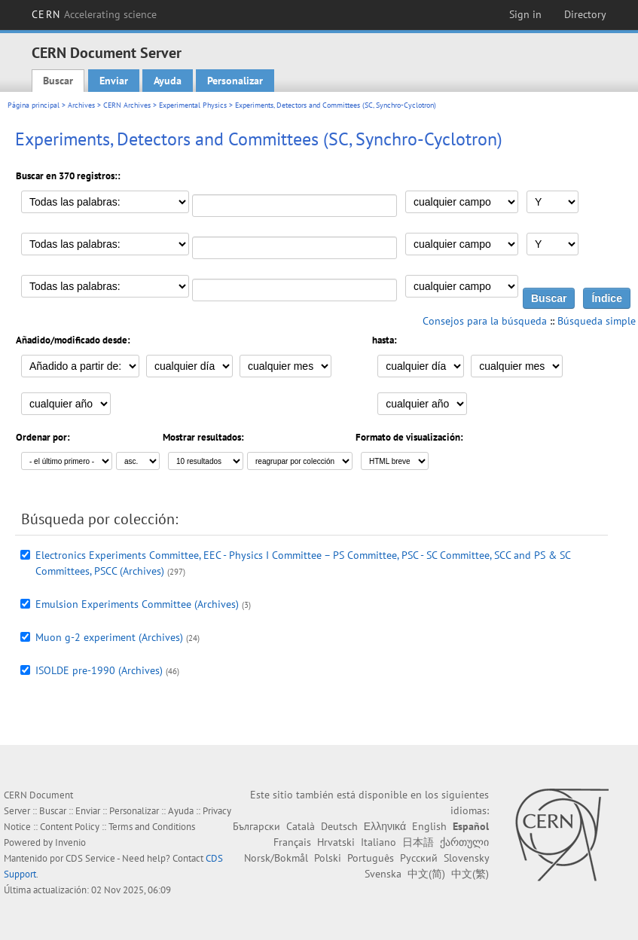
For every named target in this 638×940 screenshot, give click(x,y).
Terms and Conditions (151, 826)
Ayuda (168, 80)
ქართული (464, 842)
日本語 (418, 842)
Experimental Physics (193, 105)
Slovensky (466, 858)
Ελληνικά (385, 826)
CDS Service (90, 858)
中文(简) (426, 873)
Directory (585, 14)
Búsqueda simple (596, 321)
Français (292, 842)
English (429, 826)
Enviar (113, 80)
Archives (81, 105)
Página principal (34, 105)
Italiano (378, 842)
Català (300, 826)
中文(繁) (470, 873)
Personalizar (235, 80)
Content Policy (69, 826)
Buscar (58, 80)
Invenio (70, 842)
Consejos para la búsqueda (485, 321)
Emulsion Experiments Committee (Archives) (137, 604)
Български (256, 826)
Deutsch (339, 826)
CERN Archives (127, 105)
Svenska (383, 873)
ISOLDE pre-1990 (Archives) (99, 670)
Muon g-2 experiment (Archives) (109, 637)
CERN (94, 14)
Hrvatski (336, 842)
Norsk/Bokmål (276, 858)
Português (370, 858)
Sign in (525, 14)
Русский (419, 858)
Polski (327, 858)
